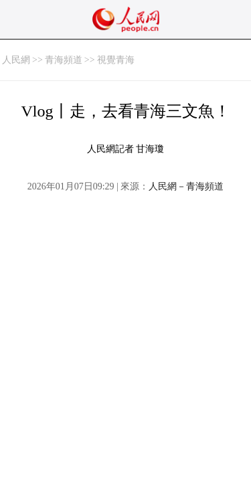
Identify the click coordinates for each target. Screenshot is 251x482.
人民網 (16, 60)
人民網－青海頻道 (186, 186)
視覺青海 (116, 60)
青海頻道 (63, 60)
